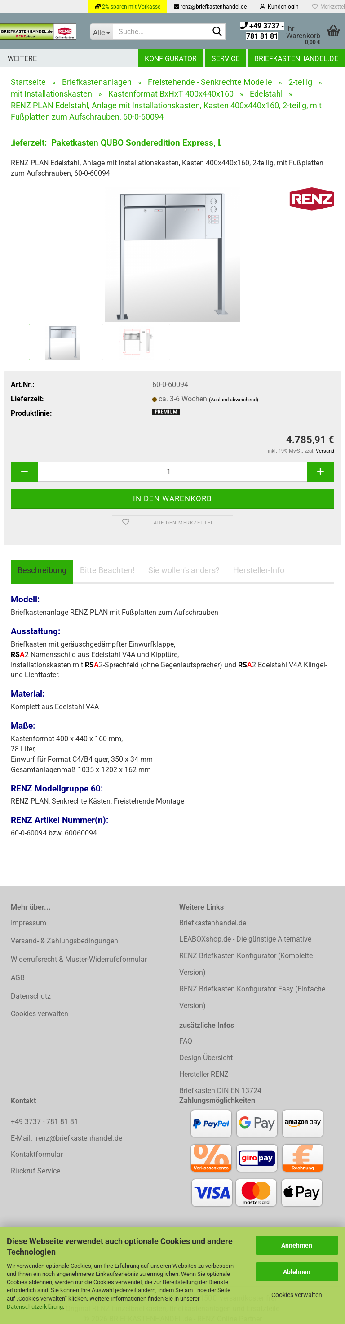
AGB (18, 977)
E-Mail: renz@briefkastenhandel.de (66, 1138)
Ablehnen (296, 1271)
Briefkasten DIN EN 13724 (220, 1090)
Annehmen (296, 1245)
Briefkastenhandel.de (296, 58)
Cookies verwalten (296, 1294)
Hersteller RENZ (204, 1074)
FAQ (185, 1041)
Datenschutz (31, 996)
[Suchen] (217, 32)
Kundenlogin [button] (279, 7)
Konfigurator (171, 58)
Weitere (22, 58)
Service (225, 58)
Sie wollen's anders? (184, 570)
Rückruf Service (35, 1171)
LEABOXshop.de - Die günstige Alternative (245, 939)
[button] (24, 472)
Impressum (28, 923)
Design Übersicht (206, 1057)
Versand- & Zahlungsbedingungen (64, 941)
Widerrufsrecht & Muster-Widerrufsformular (79, 959)
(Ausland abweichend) (233, 400)
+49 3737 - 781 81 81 (45, 1121)
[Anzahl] (172, 472)
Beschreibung (42, 570)
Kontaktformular (37, 1154)
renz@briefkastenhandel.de (210, 7)
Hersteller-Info (258, 570)
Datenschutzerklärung (35, 1306)
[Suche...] (101, 31)
